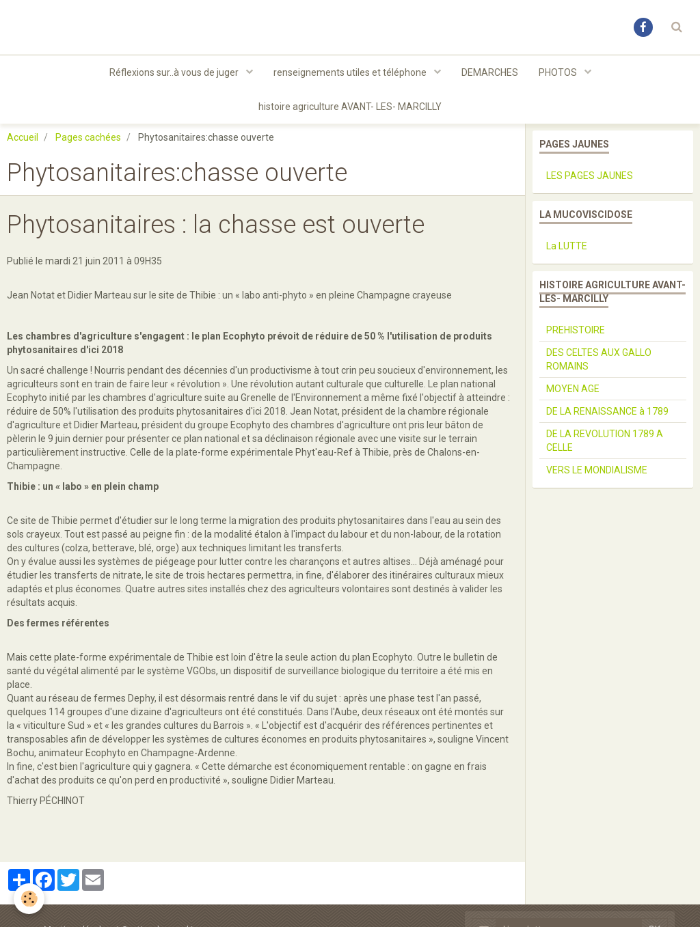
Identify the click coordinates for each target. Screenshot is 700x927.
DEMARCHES (489, 72)
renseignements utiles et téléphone (351, 72)
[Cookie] (29, 898)
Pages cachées (88, 137)
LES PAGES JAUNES (589, 175)
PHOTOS (559, 72)
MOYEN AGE (573, 388)
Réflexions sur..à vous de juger (175, 72)
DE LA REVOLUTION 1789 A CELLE (604, 440)
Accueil (22, 137)
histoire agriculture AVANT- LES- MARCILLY (350, 106)
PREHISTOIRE (575, 329)
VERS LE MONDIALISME (596, 470)
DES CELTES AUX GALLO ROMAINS (598, 359)
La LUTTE (566, 245)
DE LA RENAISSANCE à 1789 (607, 411)
